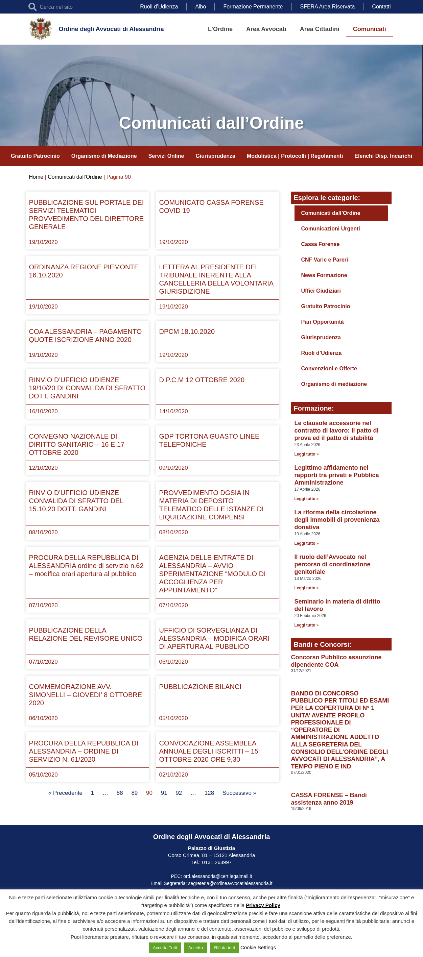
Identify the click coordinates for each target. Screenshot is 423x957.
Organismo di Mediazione (104, 156)
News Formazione (324, 275)
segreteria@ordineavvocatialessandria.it (230, 883)
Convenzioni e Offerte (329, 368)
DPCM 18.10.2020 (187, 331)
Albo (200, 6)
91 (164, 793)
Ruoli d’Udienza (159, 6)
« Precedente (65, 793)
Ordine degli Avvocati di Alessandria (111, 29)
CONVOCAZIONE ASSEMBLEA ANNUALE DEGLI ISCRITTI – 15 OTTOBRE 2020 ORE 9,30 (208, 751)
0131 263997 (216, 862)
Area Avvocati (266, 29)
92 (178, 793)
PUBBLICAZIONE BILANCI (200, 686)
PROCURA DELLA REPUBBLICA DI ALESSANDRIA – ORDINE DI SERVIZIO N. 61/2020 (83, 751)
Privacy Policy (263, 905)
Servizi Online (166, 156)
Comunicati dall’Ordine (330, 213)
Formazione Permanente (253, 6)
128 (209, 793)
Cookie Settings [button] (258, 947)
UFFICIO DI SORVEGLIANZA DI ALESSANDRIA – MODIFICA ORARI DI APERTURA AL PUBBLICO (214, 638)
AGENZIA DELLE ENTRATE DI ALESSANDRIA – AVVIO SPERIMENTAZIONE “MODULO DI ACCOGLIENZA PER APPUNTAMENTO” (212, 574)
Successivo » (239, 793)
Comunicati (369, 29)
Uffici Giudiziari (321, 291)
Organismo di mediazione (334, 384)
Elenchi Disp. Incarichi (383, 156)
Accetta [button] (195, 947)
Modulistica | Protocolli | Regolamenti (295, 156)
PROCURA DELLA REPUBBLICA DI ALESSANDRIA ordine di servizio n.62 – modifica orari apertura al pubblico (86, 566)
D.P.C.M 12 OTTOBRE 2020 (202, 380)
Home (36, 177)
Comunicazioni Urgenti (330, 228)
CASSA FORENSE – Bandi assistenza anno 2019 (329, 799)
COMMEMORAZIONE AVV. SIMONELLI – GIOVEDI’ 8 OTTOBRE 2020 (85, 695)
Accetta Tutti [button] (165, 947)
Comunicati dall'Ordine (75, 177)
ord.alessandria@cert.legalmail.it (217, 876)
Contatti (381, 6)
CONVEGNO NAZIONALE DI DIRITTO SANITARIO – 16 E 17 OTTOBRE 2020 (77, 444)
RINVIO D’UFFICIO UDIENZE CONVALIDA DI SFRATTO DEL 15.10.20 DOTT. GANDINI (76, 501)
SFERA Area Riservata (327, 6)
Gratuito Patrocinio (35, 156)
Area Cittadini (319, 29)
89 (134, 793)
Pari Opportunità (322, 322)
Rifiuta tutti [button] (224, 947)
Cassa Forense (320, 244)
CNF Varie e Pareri (324, 260)
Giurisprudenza (215, 156)
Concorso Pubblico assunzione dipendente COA (336, 661)
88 (120, 793)
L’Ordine (220, 29)
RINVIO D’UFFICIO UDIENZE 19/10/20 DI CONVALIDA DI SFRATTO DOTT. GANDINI (87, 388)
